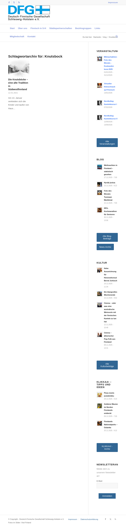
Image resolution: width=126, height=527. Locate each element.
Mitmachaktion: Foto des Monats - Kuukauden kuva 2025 (110, 63)
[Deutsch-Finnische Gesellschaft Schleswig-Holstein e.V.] (29, 14)
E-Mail (99, 481)
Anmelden (107, 496)
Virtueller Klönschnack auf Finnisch (109, 87)
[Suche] (116, 36)
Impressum (113, 2)
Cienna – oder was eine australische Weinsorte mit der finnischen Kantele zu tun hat (110, 312)
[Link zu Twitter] (14, 2)
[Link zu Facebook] (9, 2)
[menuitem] (112, 2)
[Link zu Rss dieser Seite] (19, 2)
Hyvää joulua (109, 183)
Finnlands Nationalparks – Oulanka (110, 424)
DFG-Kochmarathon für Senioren (110, 211)
